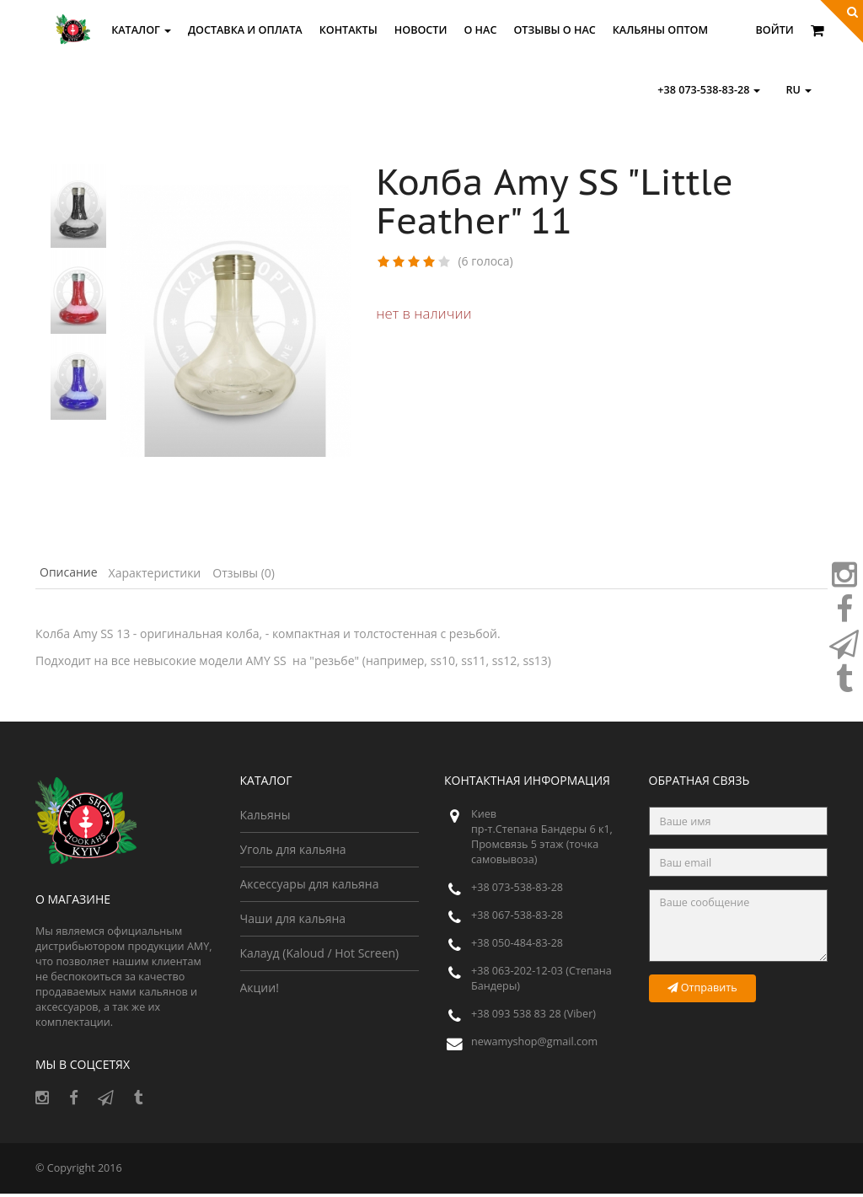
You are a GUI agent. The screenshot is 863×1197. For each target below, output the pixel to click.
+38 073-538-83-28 (708, 90)
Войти (775, 30)
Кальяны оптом (660, 30)
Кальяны (265, 818)
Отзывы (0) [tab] (287, 574)
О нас (480, 30)
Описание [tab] (78, 574)
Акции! (259, 991)
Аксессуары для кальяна (309, 887)
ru (798, 90)
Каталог (141, 30)
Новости (421, 30)
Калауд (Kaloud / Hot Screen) (319, 956)
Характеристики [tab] (182, 574)
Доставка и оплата (245, 30)
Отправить (702, 991)
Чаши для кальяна (293, 922)
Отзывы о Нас (554, 30)
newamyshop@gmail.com (534, 1045)
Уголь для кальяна (293, 853)
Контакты (348, 30)
